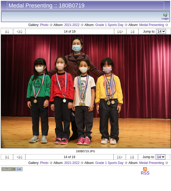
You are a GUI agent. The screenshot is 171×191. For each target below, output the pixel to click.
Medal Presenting (153, 25)
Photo (46, 25)
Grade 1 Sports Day (111, 25)
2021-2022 (74, 25)
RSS (145, 171)
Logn (165, 16)
